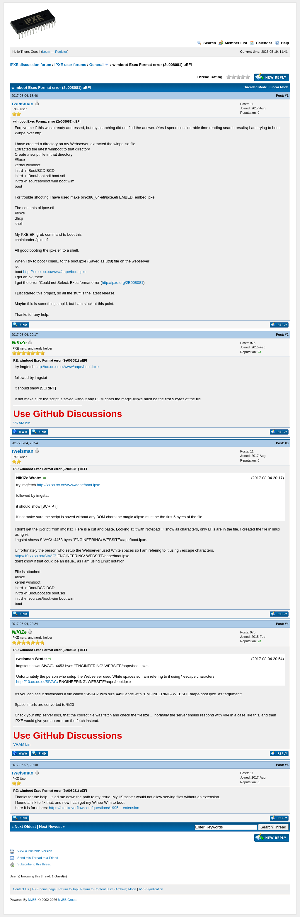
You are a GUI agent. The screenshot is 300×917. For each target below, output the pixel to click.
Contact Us (21, 889)
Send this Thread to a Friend (37, 858)
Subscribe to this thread (34, 864)
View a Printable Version (34, 851)
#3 (287, 443)
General (96, 64)
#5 (287, 765)
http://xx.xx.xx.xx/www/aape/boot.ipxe (54, 271)
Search (206, 43)
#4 (287, 624)
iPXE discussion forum (30, 64)
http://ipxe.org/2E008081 (122, 282)
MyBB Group (67, 899)
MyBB (32, 899)
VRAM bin (21, 423)
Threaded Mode (255, 87)
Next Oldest (25, 826)
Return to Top (68, 889)
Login (46, 51)
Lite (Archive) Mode (122, 889)
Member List (233, 43)
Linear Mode (279, 87)
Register (61, 51)
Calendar (261, 43)
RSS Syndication (151, 889)
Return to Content (93, 889)
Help (282, 43)
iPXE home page (44, 889)
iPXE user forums (70, 64)
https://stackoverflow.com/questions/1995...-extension (94, 808)
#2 (287, 334)
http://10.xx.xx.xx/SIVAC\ (35, 556)
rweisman (22, 103)
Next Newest (50, 826)
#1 (287, 95)
